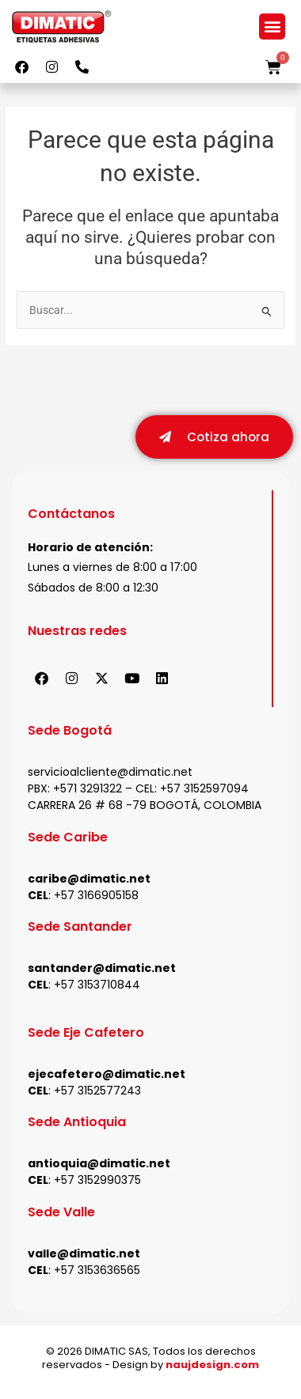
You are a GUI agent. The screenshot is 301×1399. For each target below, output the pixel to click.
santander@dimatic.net (102, 969)
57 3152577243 (101, 1091)
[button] (272, 26)
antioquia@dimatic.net (99, 1164)
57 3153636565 (100, 1271)
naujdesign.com (212, 1365)
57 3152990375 (101, 1181)
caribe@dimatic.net (89, 879)
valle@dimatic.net (84, 1254)
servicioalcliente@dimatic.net (110, 773)
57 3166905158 (100, 896)
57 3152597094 (208, 789)
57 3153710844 (100, 985)
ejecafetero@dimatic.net (106, 1075)
